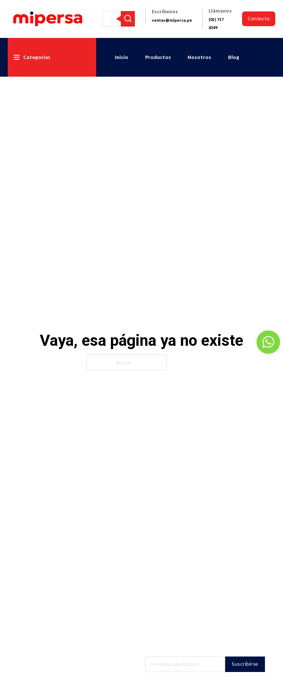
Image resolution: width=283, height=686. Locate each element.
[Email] (185, 664)
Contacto (259, 18)
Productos (158, 57)
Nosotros (199, 57)
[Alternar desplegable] (17, 57)
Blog (233, 57)
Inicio (121, 57)
